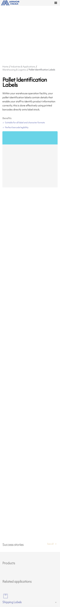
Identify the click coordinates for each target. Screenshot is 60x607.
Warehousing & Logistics (14, 69)
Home (5, 66)
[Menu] (56, 3)
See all (50, 545)
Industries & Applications (23, 66)
